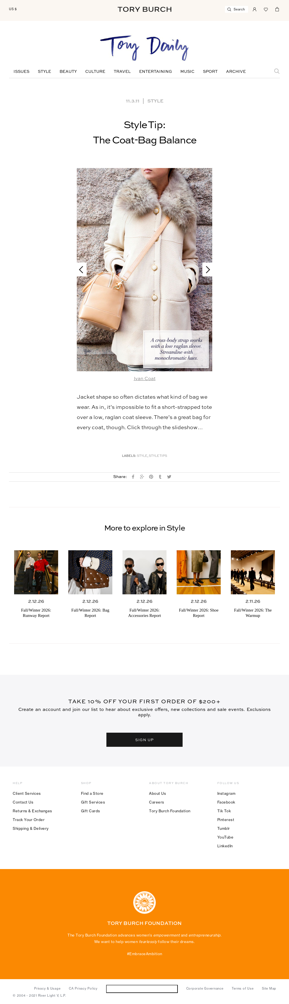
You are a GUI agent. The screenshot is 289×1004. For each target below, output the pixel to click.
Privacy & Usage (47, 988)
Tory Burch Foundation (170, 811)
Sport (210, 72)
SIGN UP (144, 739)
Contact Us (23, 802)
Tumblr (223, 828)
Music (187, 72)
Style (44, 72)
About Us (157, 793)
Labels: (129, 456)
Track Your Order (29, 819)
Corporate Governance (205, 988)
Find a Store (92, 793)
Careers (156, 802)
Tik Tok (224, 811)
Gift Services (93, 802)
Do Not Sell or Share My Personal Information (141, 988)
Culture (95, 72)
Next (205, 269)
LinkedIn (225, 846)
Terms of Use (242, 988)
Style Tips (158, 456)
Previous (84, 269)
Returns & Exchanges (32, 811)
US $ (13, 9)
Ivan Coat (145, 378)
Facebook (226, 802)
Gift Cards (90, 811)
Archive (236, 72)
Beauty (68, 72)
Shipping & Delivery (31, 828)
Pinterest (226, 819)
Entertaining (155, 72)
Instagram (226, 793)
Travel (122, 72)
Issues (21, 72)
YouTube (225, 837)
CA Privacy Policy (83, 988)
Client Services (27, 793)
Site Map (269, 988)
